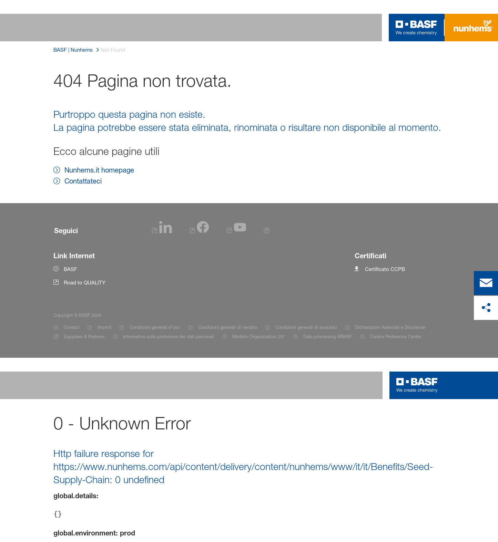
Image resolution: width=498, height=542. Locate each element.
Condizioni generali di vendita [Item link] (227, 327)
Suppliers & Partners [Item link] (84, 336)
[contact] (486, 283)
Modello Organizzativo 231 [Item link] (258, 336)
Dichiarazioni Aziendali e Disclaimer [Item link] (390, 327)
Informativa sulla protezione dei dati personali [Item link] (168, 336)
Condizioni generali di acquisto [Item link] (306, 327)
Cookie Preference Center (395, 336)
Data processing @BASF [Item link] (327, 336)
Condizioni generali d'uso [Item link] (155, 327)
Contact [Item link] (71, 327)
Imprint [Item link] (104, 327)
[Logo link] (416, 27)
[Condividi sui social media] (486, 308)
